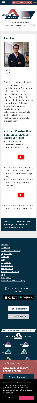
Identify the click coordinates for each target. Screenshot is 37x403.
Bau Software (7, 265)
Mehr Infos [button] (10, 393)
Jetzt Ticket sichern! (22, 2)
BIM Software (7, 268)
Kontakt (4, 244)
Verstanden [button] (26, 398)
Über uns (5, 256)
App (3, 274)
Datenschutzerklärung (11, 250)
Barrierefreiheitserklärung (13, 280)
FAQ (3, 259)
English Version (18, 316)
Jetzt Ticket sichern (18, 308)
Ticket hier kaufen (18, 377)
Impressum (6, 253)
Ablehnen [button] (10, 398)
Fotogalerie (6, 277)
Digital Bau (6, 262)
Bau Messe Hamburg (10, 271)
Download (5, 247)
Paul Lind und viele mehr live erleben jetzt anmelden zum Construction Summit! (17, 224)
